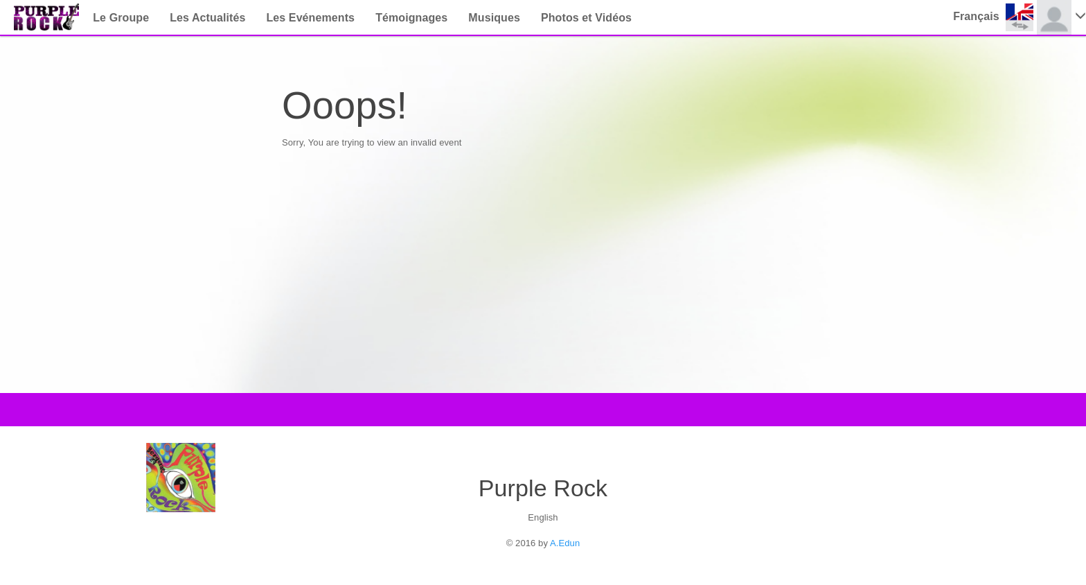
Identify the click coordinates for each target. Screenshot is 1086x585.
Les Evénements (310, 18)
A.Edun (565, 543)
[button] (995, 17)
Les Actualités (207, 18)
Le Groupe (121, 18)
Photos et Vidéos (586, 18)
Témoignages (411, 18)
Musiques (494, 18)
